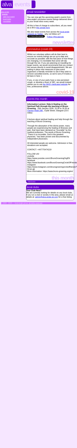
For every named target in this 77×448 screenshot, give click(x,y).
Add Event (31, 181)
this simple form (43, 28)
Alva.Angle (5, 12)
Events (22, 4)
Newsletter (7, 21)
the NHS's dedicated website (55, 84)
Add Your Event (9, 17)
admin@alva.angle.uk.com (46, 197)
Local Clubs (7, 19)
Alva (7, 4)
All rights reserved (35, 203)
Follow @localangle (55, 37)
